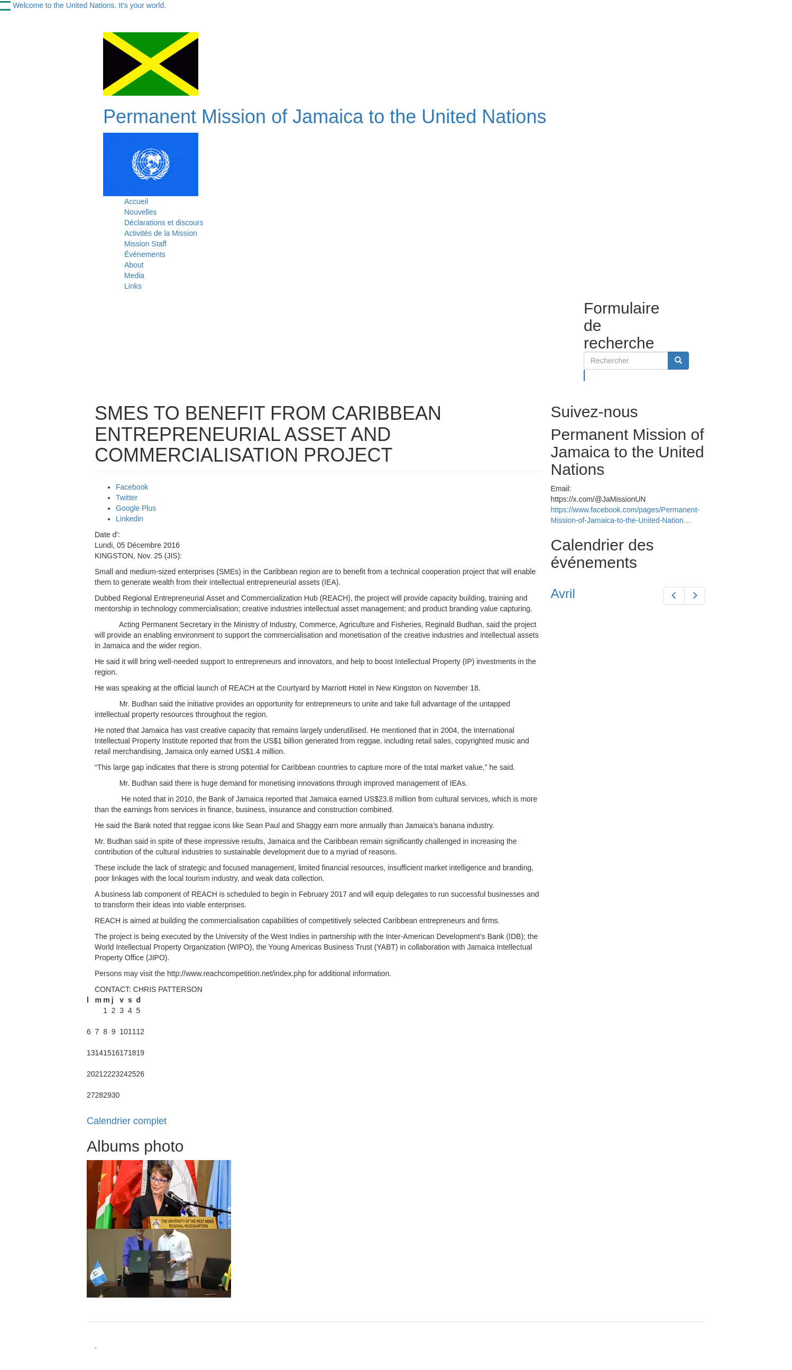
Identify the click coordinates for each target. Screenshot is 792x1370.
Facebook (132, 487)
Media (134, 275)
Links (133, 286)
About (134, 265)
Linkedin (129, 518)
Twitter (126, 497)
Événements (144, 254)
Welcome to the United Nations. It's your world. (89, 5)
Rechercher (584, 375)
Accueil (136, 201)
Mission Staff (145, 244)
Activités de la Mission (160, 233)
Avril (563, 593)
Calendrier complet (127, 1121)
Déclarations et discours (163, 222)
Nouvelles (140, 212)
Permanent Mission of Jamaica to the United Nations (324, 116)
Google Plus (136, 508)
